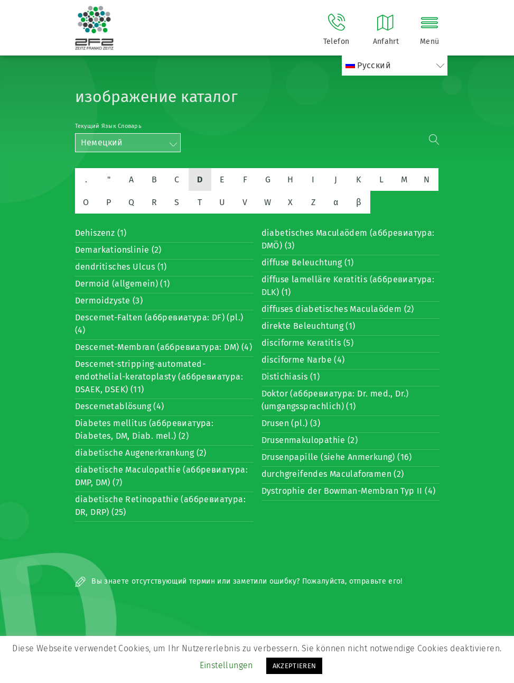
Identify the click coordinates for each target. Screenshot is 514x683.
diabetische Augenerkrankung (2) (141, 453)
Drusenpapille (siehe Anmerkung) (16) (336, 457)
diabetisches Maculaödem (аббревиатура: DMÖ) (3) (348, 239)
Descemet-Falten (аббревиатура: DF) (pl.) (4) (159, 323)
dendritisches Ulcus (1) (121, 267)
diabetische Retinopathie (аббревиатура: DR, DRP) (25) (160, 505)
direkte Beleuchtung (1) (308, 326)
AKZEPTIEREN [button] (294, 666)
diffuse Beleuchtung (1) (307, 262)
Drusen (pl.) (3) (290, 423)
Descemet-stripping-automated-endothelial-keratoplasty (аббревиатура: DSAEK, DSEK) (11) (159, 376)
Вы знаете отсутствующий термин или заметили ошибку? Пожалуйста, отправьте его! (239, 581)
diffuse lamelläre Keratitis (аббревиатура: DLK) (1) (348, 285)
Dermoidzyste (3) (109, 301)
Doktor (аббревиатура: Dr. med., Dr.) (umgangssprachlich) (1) (335, 400)
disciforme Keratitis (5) (307, 343)
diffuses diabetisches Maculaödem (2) (337, 309)
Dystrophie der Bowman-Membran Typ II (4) (348, 491)
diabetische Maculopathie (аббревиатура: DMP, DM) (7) (161, 476)
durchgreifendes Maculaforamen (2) (332, 474)
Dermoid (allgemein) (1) (122, 284)
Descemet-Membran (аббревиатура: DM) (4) (164, 347)
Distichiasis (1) (290, 377)
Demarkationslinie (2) (118, 250)
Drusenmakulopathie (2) (309, 440)
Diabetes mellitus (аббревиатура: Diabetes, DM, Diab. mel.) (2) (144, 429)
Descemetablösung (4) (119, 406)
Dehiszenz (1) (101, 233)
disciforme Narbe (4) (303, 360)
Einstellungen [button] (226, 665)
